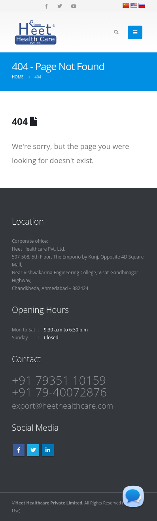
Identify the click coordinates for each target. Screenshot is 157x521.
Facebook (19, 450)
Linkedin (48, 450)
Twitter (33, 450)
